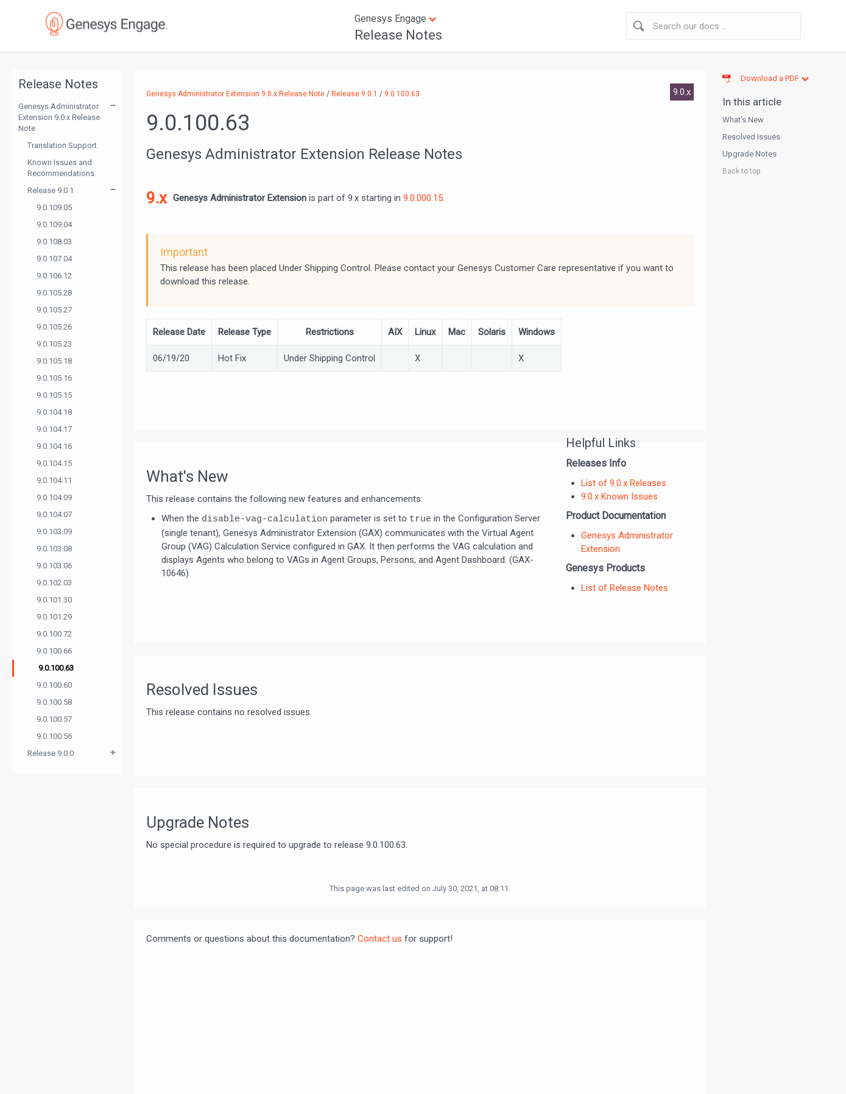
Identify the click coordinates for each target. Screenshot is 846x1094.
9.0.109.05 (54, 207)
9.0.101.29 (54, 616)
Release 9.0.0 (50, 753)
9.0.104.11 (54, 480)
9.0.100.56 (54, 736)
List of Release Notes (624, 587)
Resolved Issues (751, 136)
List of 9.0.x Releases (623, 483)
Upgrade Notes (749, 153)
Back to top (741, 171)
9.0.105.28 (54, 292)
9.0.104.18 (54, 412)
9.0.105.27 (54, 309)
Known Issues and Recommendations (60, 168)
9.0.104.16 (54, 446)
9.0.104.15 (54, 463)
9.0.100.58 (54, 702)
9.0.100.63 (56, 667)
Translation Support (62, 145)
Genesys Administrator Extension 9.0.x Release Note (59, 117)
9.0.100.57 (54, 719)
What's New (743, 119)
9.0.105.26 (54, 326)
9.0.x (682, 91)
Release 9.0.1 (50, 190)
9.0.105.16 (54, 378)
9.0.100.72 (54, 633)
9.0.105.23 (54, 343)
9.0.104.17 (54, 429)
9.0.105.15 (54, 395)
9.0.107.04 (54, 258)
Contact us (380, 938)
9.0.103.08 (54, 548)
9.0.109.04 (54, 224)
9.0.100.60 (54, 685)
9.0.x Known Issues (619, 496)
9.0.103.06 (54, 565)
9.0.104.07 (54, 514)
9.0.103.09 (54, 531)
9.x (156, 198)
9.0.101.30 (54, 599)
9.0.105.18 (54, 360)
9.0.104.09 (54, 497)
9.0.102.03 (54, 582)
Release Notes (398, 35)
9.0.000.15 (423, 197)
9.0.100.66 (54, 650)
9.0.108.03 (54, 241)
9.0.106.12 (54, 275)
